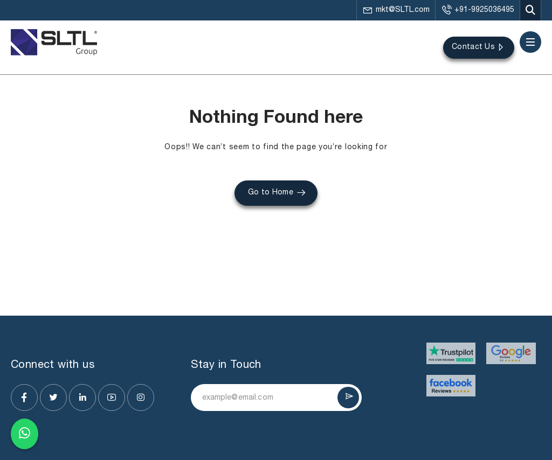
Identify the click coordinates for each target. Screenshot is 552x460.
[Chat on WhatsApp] (24, 434)
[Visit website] (451, 353)
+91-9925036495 (477, 10)
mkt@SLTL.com (396, 10)
